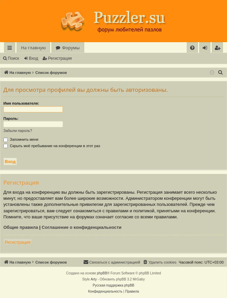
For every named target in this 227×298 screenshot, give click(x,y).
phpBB (102, 273)
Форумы (71, 48)
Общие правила (20, 227)
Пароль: (11, 118)
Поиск (13, 58)
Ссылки (11, 49)
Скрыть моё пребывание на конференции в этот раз (51, 146)
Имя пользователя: (21, 103)
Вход (33, 58)
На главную (33, 48)
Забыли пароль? (17, 131)
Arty (94, 279)
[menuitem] (192, 48)
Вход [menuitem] (206, 49)
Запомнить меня (20, 139)
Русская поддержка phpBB (113, 285)
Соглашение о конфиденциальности (81, 227)
